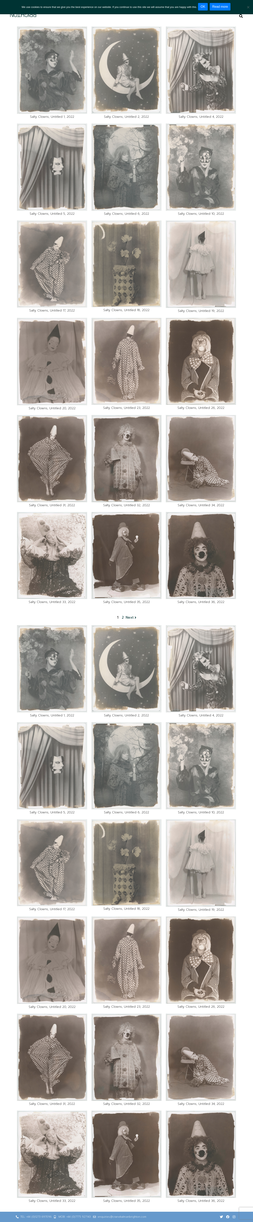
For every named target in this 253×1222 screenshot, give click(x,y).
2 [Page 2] (123, 617)
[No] (248, 7)
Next (131, 617)
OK (203, 6)
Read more (221, 6)
